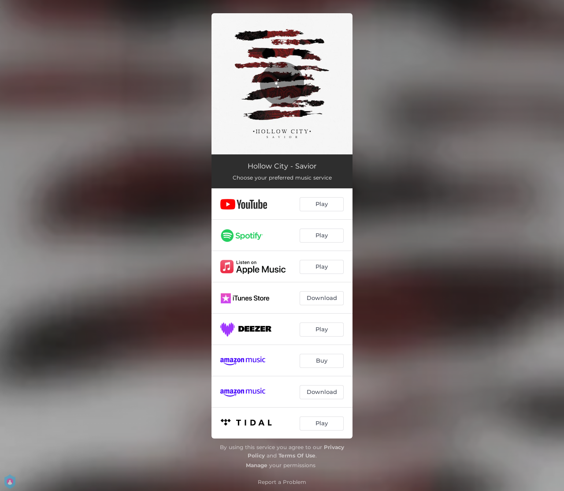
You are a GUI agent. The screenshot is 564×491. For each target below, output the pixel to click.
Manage (256, 465)
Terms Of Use (296, 455)
